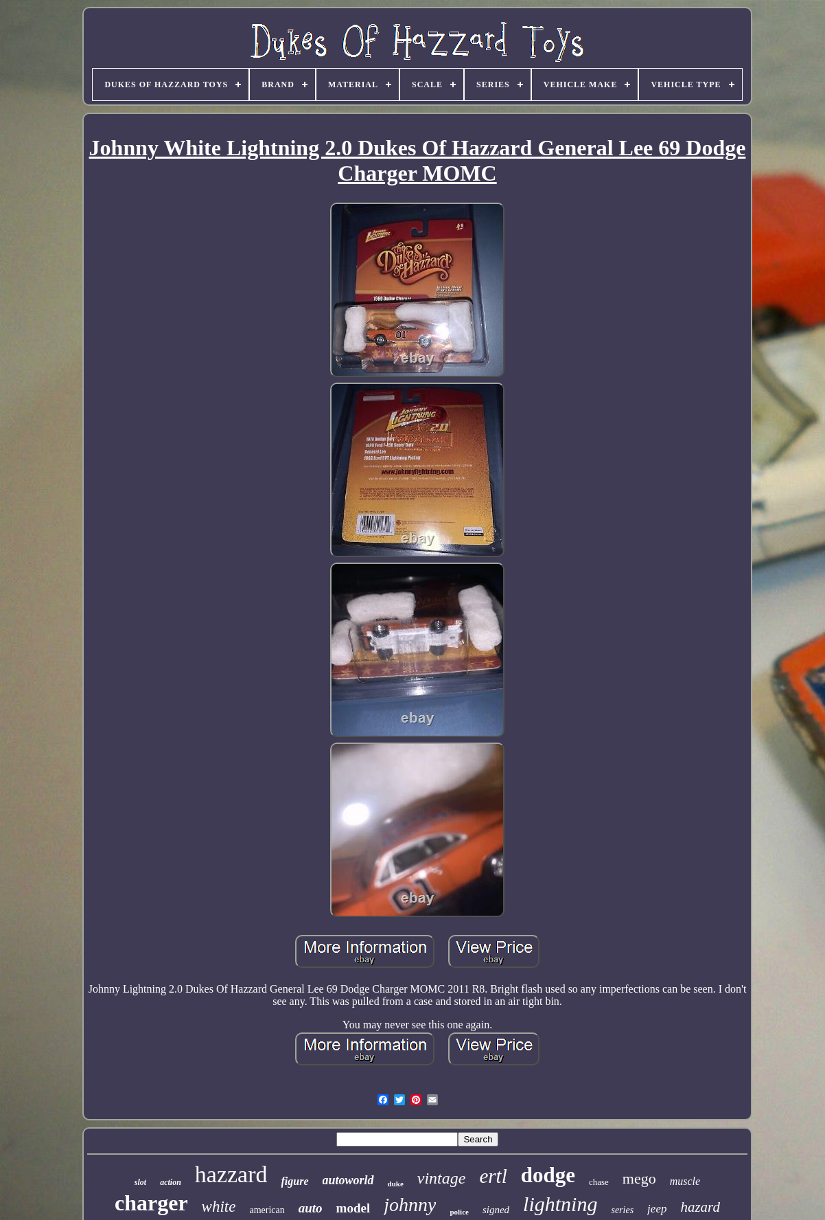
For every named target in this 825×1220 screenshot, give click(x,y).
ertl (493, 1176)
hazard (700, 1207)
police (459, 1212)
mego (639, 1178)
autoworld (348, 1180)
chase (599, 1182)
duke (396, 1183)
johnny (410, 1204)
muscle (685, 1181)
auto (311, 1208)
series (622, 1210)
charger (151, 1202)
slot (140, 1182)
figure (295, 1181)
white (219, 1206)
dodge (548, 1175)
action (170, 1182)
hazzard (231, 1174)
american (266, 1210)
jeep (656, 1208)
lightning (560, 1204)
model (353, 1208)
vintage (441, 1178)
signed (496, 1209)
